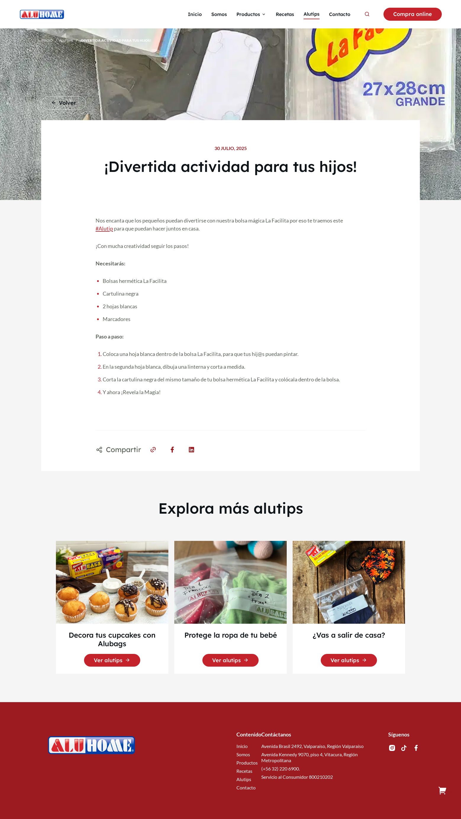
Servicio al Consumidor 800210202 (297, 777)
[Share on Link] (153, 449)
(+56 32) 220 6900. (280, 768)
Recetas (244, 771)
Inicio (47, 40)
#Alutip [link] (104, 228)
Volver (63, 102)
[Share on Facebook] (172, 449)
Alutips (66, 40)
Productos (247, 762)
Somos (243, 754)
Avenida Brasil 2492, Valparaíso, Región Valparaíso (312, 746)
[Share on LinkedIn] (191, 449)
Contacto (246, 787)
